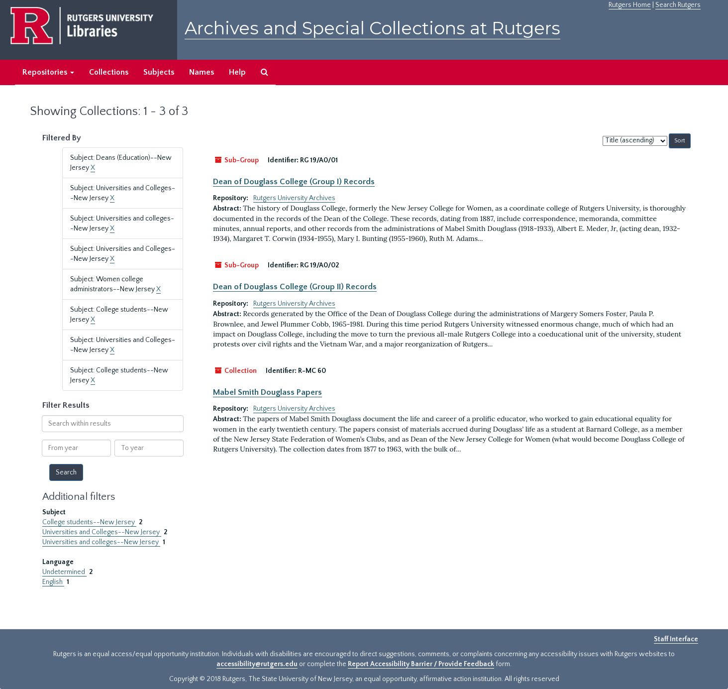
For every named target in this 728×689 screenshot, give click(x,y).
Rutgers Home (630, 5)
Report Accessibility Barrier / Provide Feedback (421, 664)
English (53, 582)
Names (201, 72)
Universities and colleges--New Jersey (101, 542)
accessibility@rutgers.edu (257, 664)
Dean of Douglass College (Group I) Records (294, 181)
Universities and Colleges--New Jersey (101, 532)
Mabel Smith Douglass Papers (267, 392)
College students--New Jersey (89, 522)
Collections (108, 72)
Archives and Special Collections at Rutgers (372, 28)
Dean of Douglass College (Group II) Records (295, 286)
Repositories (48, 72)
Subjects (158, 72)
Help (237, 72)
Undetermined (64, 572)
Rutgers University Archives (294, 198)
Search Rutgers (678, 5)
